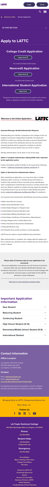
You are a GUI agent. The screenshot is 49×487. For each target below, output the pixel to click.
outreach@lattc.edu (12, 379)
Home (1, 17)
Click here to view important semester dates (24, 282)
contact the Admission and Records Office (21, 192)
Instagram (19, 414)
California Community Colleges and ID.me (23, 167)
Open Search (40, 11)
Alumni (24, 475)
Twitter (29, 414)
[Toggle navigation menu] (24, 27)
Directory (24, 465)
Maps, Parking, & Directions (24, 460)
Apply (29, 4)
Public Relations (24, 482)
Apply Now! (23, 57)
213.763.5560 (25, 435)
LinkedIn (24, 414)
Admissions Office (10, 17)
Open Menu (45, 11)
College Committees (24, 462)
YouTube (34, 414)
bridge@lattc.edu (24, 444)
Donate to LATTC (25, 470)
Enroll (42, 4)
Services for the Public (24, 477)
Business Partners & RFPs (24, 480)
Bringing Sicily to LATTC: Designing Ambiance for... (24, 401)
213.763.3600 (24, 452)
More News (22, 406)
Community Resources (24, 472)
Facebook (14, 414)
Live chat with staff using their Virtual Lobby (16, 381)
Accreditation (24, 457)
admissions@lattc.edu (13, 377)
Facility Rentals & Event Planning (24, 485)
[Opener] (47, 415)
